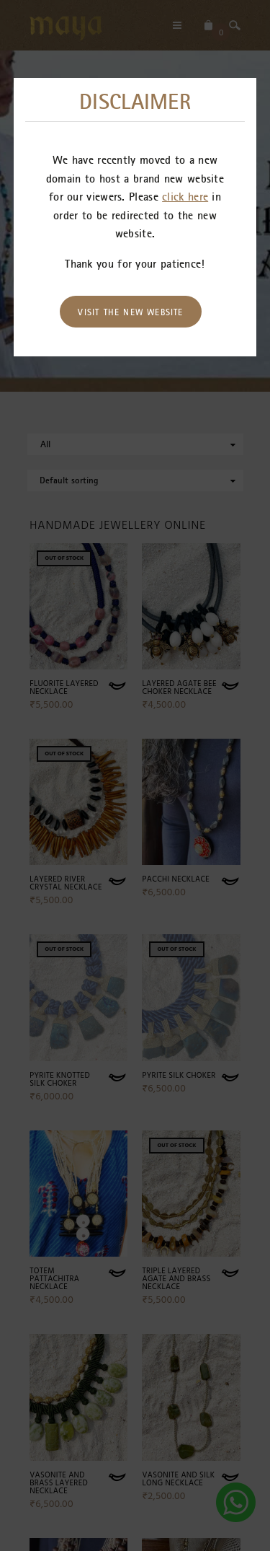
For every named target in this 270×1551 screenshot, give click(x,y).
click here (185, 196)
